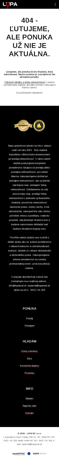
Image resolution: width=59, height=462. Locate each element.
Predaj (29, 318)
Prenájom (30, 325)
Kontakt (29, 413)
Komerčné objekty (29, 366)
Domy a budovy (29, 351)
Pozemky (29, 373)
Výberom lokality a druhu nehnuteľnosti (25, 82)
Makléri (29, 398)
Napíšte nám (29, 406)
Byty (29, 358)
